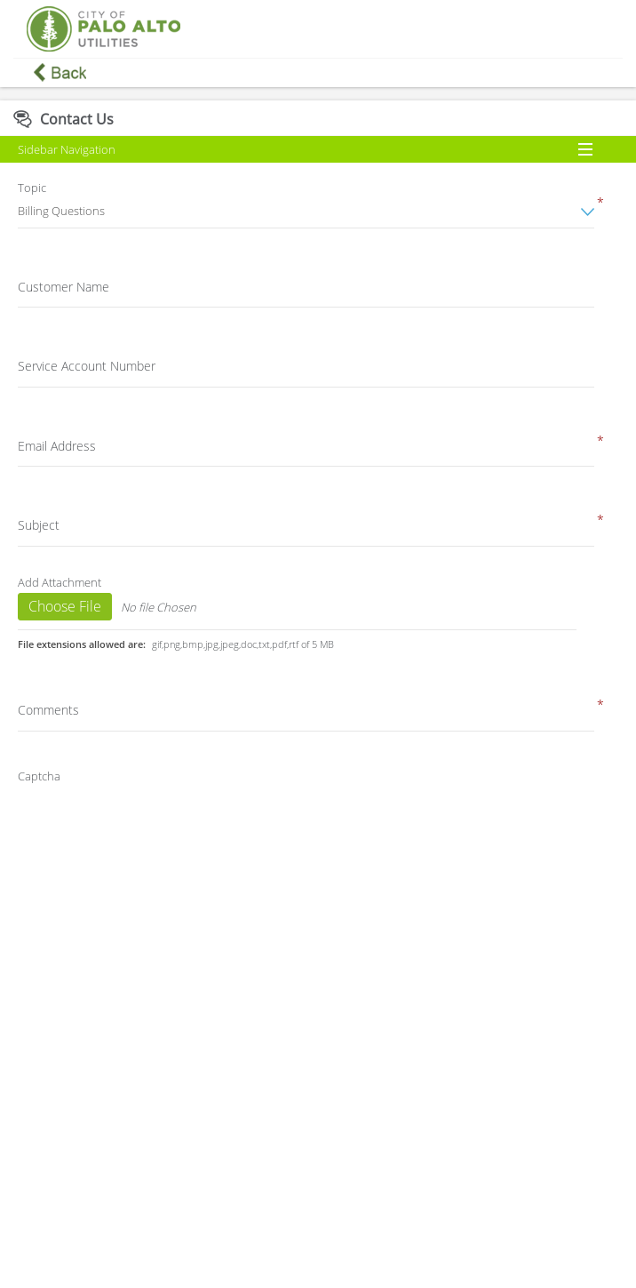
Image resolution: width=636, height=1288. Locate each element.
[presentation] (159, 825)
